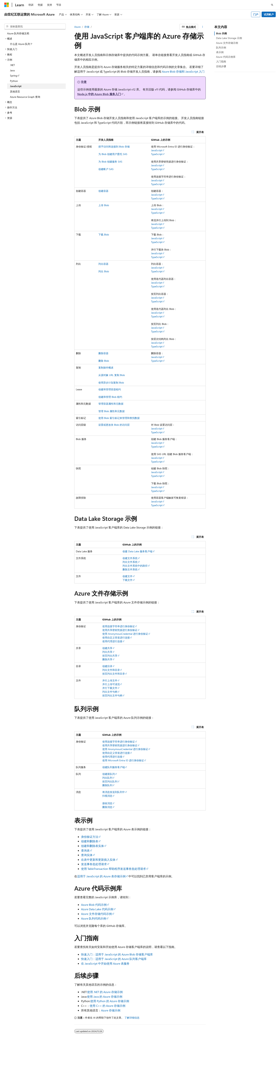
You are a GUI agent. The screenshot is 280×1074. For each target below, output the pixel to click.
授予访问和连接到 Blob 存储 (114, 146)
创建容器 (103, 191)
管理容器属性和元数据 (110, 403)
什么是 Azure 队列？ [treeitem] (21, 44)
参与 (188, 1058)
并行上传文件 (109, 680)
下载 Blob (103, 234)
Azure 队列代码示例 (93, 918)
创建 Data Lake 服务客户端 (137, 551)
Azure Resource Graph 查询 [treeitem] (25, 97)
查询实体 (86, 855)
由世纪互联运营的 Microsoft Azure (117, 1058)
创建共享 (107, 648)
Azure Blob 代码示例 (94, 904)
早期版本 (165, 1058)
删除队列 (107, 785)
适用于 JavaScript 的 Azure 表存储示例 (101, 876)
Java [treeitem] (12, 70)
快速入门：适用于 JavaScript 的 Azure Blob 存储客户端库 (117, 954)
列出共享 (107, 651)
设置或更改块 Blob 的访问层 (114, 424)
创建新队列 (108, 774)
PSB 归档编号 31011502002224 (62, 1058)
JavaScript (156, 150)
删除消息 (107, 807)
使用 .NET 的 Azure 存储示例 (105, 992)
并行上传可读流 (111, 684)
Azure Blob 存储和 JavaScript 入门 (183, 71)
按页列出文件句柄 (112, 695)
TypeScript (156, 154)
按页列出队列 (109, 781)
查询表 (85, 850)
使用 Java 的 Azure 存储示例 (104, 996)
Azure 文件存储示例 (227, 43)
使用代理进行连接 (112, 641)
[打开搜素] (272, 5)
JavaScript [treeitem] (15, 86)
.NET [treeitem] (12, 65)
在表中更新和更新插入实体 (98, 859)
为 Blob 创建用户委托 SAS (112, 154)
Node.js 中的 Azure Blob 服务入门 (99, 94)
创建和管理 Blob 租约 (110, 397)
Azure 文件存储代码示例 (96, 914)
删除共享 (107, 659)
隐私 (88, 1058)
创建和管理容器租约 (109, 389)
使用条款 (237, 1058)
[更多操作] (202, 27)
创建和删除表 (89, 841)
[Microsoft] (6, 5)
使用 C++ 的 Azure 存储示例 (107, 1005)
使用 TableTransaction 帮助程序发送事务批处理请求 (113, 869)
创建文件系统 (130, 558)
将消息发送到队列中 (113, 792)
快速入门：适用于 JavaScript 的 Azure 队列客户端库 (114, 959)
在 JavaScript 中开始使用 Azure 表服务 (105, 963)
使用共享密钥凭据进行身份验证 (119, 630)
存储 (86, 26)
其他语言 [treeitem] (15, 91)
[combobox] (35, 26)
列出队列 (107, 777)
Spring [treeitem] (13, 75)
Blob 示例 (221, 33)
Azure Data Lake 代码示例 (97, 909)
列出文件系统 (130, 562)
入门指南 (221, 61)
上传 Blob (103, 205)
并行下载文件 (109, 688)
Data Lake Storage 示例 (229, 38)
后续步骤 (221, 66)
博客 (176, 1058)
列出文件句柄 (109, 691)
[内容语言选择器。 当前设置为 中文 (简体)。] (14, 1049)
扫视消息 (107, 795)
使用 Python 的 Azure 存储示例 (109, 1001)
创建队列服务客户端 (113, 767)
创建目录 (107, 666)
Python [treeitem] (14, 81)
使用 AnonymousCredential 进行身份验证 (125, 633)
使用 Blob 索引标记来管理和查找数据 (119, 418)
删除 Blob (103, 360)
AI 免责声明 (149, 1058)
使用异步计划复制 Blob (111, 382)
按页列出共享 (109, 655)
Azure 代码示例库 (226, 56)
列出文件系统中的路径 (135, 565)
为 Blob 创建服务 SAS (110, 161)
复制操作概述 (105, 367)
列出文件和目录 (111, 670)
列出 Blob (103, 271)
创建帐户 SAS (106, 169)
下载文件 (127, 580)
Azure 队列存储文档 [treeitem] (18, 33)
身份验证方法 (89, 837)
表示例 (220, 52)
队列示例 (221, 47)
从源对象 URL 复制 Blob (111, 375)
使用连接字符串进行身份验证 (118, 626)
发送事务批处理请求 (94, 864)
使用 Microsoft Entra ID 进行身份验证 (123, 760)
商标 (248, 1058)
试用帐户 (269, 14)
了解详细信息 (131, 1017)
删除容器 (103, 353)
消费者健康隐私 (216, 1058)
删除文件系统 (130, 569)
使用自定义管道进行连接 (116, 637)
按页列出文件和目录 (113, 673)
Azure (77, 26)
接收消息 (107, 803)
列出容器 (103, 264)
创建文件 (127, 576)
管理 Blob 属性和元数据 (111, 411)
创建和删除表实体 (92, 846)
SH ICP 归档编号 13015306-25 (21, 1058)
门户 (255, 14)
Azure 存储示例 (110, 1010)
